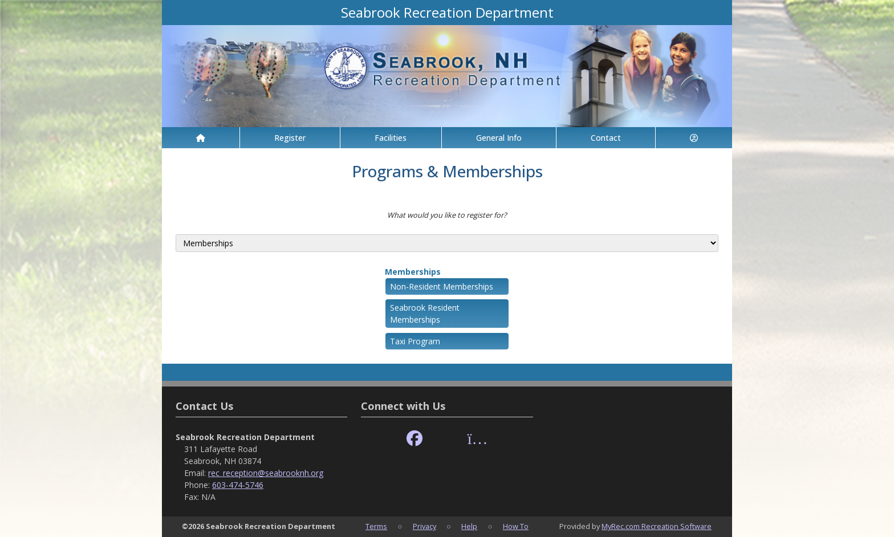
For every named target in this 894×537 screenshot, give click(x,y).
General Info (499, 137)
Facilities (391, 137)
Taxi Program (415, 341)
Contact (606, 137)
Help (469, 526)
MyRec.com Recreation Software (657, 526)
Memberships (413, 271)
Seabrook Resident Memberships (425, 313)
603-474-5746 (237, 484)
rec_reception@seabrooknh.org (265, 472)
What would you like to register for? (447, 215)
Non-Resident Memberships (441, 286)
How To (516, 526)
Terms (376, 526)
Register (290, 137)
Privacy (424, 526)
